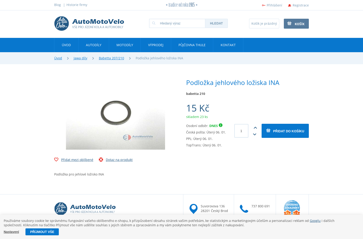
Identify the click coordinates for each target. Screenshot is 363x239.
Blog (57, 5)
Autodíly (93, 45)
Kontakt (228, 45)
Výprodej (155, 45)
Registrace (301, 5)
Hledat (216, 23)
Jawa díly (80, 58)
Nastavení (11, 232)
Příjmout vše (42, 232)
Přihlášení (274, 5)
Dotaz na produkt (116, 160)
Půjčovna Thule (192, 45)
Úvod (66, 45)
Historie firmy (76, 5)
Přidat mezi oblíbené (73, 160)
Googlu (315, 220)
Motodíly (124, 45)
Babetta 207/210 (111, 58)
